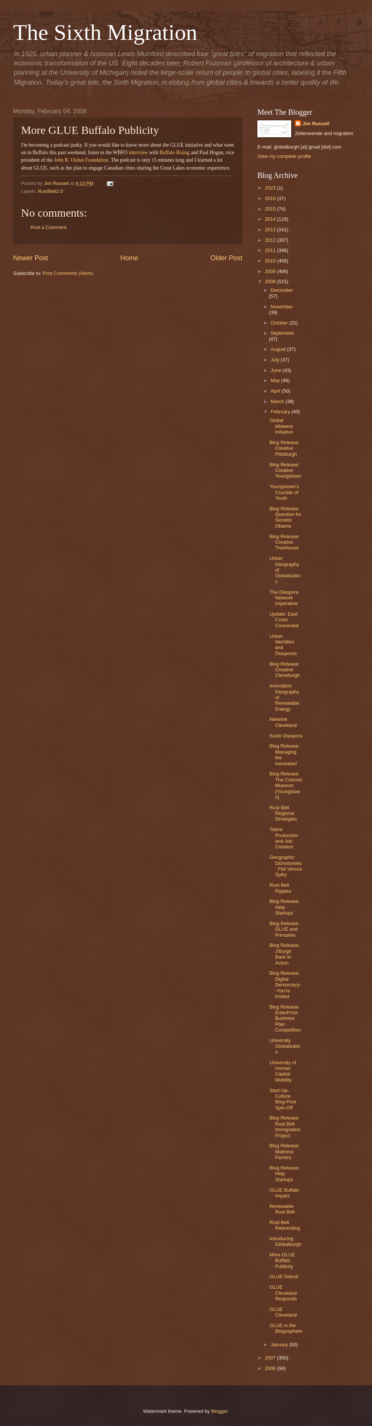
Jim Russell (316, 123)
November (282, 306)
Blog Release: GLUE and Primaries (284, 929)
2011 (271, 250)
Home (129, 258)
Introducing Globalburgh (285, 1241)
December (282, 290)
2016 (271, 198)
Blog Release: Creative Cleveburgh (284, 669)
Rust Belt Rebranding (284, 1225)
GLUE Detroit (283, 1276)
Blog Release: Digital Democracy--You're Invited (285, 984)
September (282, 333)
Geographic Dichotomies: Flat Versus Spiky (285, 865)
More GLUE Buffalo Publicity (282, 1260)
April (276, 391)
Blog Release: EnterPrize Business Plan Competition (285, 1018)
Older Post (226, 258)
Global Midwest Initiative (281, 426)
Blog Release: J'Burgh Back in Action (284, 953)
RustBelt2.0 (50, 191)
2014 (271, 219)
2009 (271, 271)
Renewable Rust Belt (282, 1209)
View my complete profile (284, 156)
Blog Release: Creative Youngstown (285, 470)
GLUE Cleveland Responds (283, 1293)
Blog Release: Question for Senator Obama (285, 517)
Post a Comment (48, 227)
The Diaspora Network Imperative (283, 598)
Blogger (219, 1411)
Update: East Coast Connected (283, 619)
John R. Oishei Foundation (81, 160)
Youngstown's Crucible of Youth (284, 492)
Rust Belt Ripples (280, 888)
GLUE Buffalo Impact (284, 1192)
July (275, 360)
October (280, 323)
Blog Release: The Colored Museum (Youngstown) (285, 785)
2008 (271, 281)
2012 (271, 240)
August (279, 349)
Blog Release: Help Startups (284, 907)
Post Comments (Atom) (68, 273)
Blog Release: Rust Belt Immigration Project (284, 1126)
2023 (271, 188)
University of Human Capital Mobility (282, 1071)
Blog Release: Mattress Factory (284, 1151)
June (277, 370)
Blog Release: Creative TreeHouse (284, 542)
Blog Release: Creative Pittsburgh (284, 448)
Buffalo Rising (175, 152)
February (281, 411)
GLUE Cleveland (282, 1312)
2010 (271, 261)
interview (138, 152)
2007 (271, 1358)
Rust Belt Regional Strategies (283, 813)
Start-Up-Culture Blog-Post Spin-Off (282, 1099)
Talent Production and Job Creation (283, 838)
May (276, 380)
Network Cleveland (282, 722)
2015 (271, 209)
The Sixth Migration (105, 32)
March (278, 401)
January (280, 1344)
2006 (271, 1368)
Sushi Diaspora (285, 736)
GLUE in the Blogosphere (285, 1328)
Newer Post (30, 258)
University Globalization (284, 1046)
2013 (271, 229)
